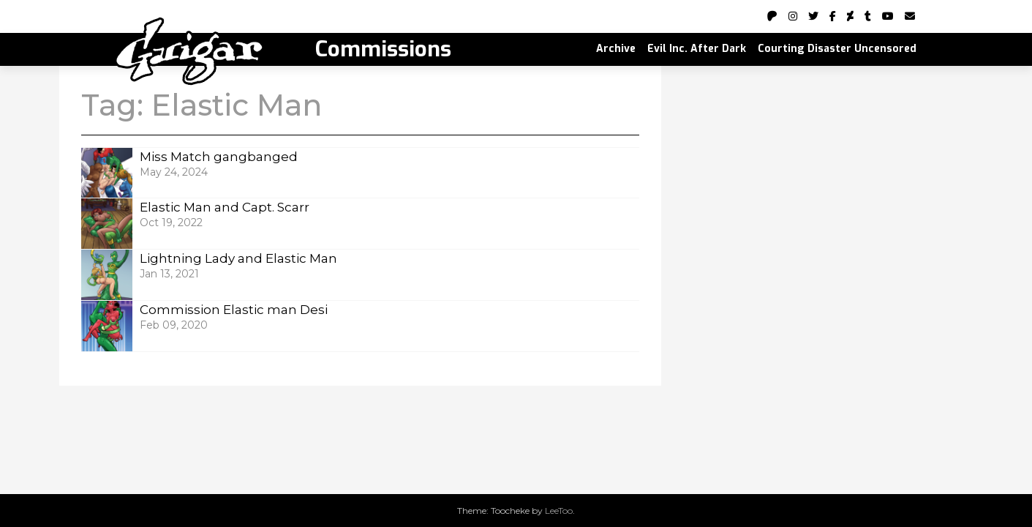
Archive (616, 49)
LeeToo (559, 510)
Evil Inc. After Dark (696, 49)
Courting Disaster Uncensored (837, 49)
